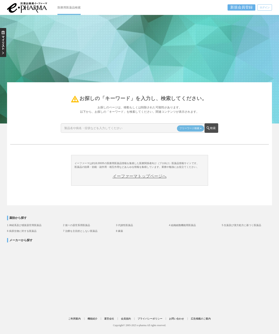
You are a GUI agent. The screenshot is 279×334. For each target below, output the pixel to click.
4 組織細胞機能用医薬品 (182, 225)
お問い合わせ (176, 318)
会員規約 (126, 318)
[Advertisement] (139, 51)
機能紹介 (92, 318)
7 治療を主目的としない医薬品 (80, 231)
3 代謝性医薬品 (124, 225)
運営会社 (109, 318)
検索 (213, 128)
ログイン (265, 7)
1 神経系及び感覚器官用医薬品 (24, 225)
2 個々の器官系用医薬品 (76, 225)
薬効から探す (18, 217)
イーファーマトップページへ (140, 176)
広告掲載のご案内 (201, 318)
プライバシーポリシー (150, 318)
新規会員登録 (241, 7)
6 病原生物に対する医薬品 (22, 231)
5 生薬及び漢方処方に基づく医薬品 (241, 225)
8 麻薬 (119, 231)
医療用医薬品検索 (69, 7)
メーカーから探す (21, 240)
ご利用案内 (74, 318)
